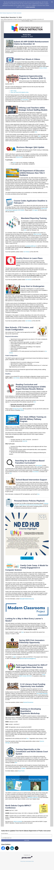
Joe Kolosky (26, 251)
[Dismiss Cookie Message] (52, 2)
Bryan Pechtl (21, 770)
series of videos (43, 68)
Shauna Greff (19, 157)
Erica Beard (35, 471)
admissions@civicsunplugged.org (28, 658)
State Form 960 (37, 234)
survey (43, 674)
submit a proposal (17, 821)
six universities (24, 99)
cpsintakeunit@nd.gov (30, 246)
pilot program (39, 465)
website (22, 410)
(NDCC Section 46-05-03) (25, 676)
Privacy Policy (22, 861)
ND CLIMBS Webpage (42, 693)
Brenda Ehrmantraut (17, 408)
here (20, 66)
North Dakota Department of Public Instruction (10, 13)
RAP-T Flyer (14, 90)
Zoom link (24, 441)
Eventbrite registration (33, 797)
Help (33, 861)
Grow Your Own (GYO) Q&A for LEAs (20, 92)
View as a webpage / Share (27, 20)
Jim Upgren (35, 210)
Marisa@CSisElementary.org (27, 598)
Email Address (4, 833)
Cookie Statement (30, 7)
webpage (23, 768)
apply (14, 657)
